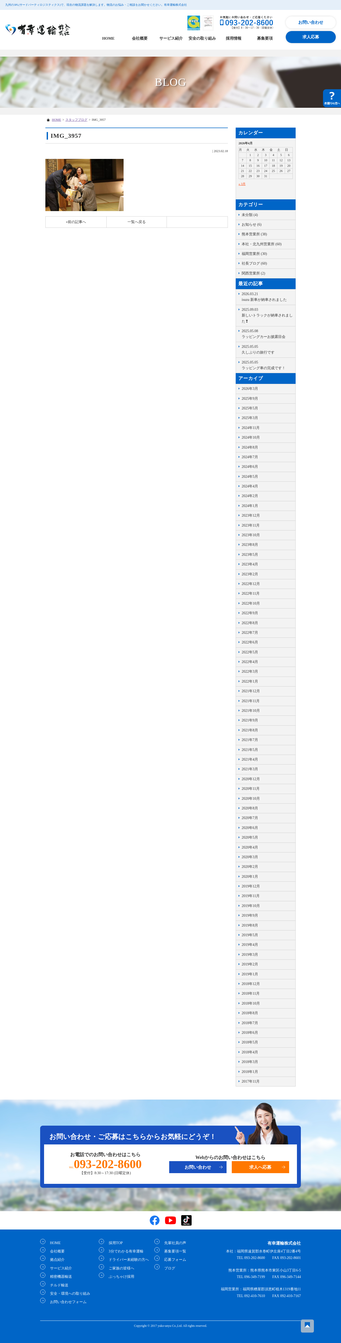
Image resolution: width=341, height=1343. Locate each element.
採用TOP (114, 1243)
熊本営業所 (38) (254, 234)
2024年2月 (250, 496)
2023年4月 (250, 564)
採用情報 (233, 38)
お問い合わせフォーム (66, 1302)
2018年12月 (251, 984)
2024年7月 (250, 457)
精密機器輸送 (59, 1277)
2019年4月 (250, 945)
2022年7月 (250, 633)
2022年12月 (251, 584)
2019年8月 (250, 925)
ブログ (167, 1268)
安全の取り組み (202, 38)
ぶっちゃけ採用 (119, 1277)
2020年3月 (250, 857)
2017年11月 (251, 1081)
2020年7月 (250, 818)
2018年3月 (250, 1062)
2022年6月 (250, 642)
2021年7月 (250, 740)
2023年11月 (251, 525)
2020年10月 (251, 799)
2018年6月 (250, 1033)
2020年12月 (251, 779)
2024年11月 (251, 428)
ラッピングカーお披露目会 (267, 333)
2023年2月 (250, 574)
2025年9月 (250, 399)
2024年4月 (250, 486)
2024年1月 (250, 506)
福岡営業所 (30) (254, 254)
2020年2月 (250, 867)
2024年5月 (250, 477)
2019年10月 (251, 906)
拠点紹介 (55, 1260)
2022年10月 (251, 603)
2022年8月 (250, 623)
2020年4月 (250, 847)
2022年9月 (250, 613)
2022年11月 (251, 593)
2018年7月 (250, 1023)
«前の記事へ (76, 222)
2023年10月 (251, 535)
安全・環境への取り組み (68, 1294)
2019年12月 (251, 886)
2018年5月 (250, 1042)
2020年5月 (250, 837)
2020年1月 (250, 877)
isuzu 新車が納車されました (267, 296)
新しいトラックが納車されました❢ (267, 315)
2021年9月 (250, 720)
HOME (108, 38)
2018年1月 (250, 1072)
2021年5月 (250, 750)
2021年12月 (251, 691)
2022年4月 (250, 662)
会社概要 (140, 38)
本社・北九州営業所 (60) (262, 244)
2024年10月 (251, 437)
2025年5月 (250, 408)
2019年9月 (250, 915)
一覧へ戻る (136, 222)
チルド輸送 (57, 1285)
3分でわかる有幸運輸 (124, 1251)
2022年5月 (250, 652)
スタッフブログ (76, 120)
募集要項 (265, 38)
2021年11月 (251, 701)
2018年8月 (250, 1013)
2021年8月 (250, 730)
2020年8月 (250, 808)
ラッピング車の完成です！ (267, 365)
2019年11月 (251, 896)
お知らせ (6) (251, 224)
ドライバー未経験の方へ (127, 1260)
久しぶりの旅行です (267, 349)
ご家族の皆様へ (119, 1268)
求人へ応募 (260, 1167)
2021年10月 (251, 711)
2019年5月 (250, 935)
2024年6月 (250, 467)
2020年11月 (251, 789)
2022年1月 (250, 681)
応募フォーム (173, 1260)
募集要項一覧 (173, 1251)
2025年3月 (250, 418)
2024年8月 (250, 447)
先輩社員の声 (173, 1243)
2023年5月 (250, 555)
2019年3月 (250, 955)
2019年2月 (250, 964)
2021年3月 (250, 769)
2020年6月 (250, 828)
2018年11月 (251, 993)
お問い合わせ (310, 22)
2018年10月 (251, 1003)
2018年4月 (250, 1052)
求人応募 (310, 37)
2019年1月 (250, 974)
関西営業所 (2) (253, 273)
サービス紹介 (171, 38)
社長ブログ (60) (254, 263)
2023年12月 (251, 515)
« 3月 (242, 184)
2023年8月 (250, 545)
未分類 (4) (250, 215)
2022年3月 (250, 671)
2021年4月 (250, 759)
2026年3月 (250, 389)
